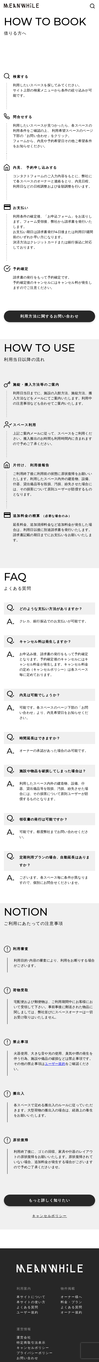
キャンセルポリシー (49, 1216)
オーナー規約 (72, 1312)
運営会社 (24, 1337)
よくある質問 (28, 1307)
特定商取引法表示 (31, 1342)
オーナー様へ (72, 1297)
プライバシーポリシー (35, 1353)
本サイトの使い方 (31, 1302)
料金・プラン (72, 1302)
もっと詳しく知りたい (49, 1200)
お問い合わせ (28, 1358)
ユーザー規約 (55, 1064)
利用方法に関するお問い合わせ (49, 316)
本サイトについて (31, 1297)
